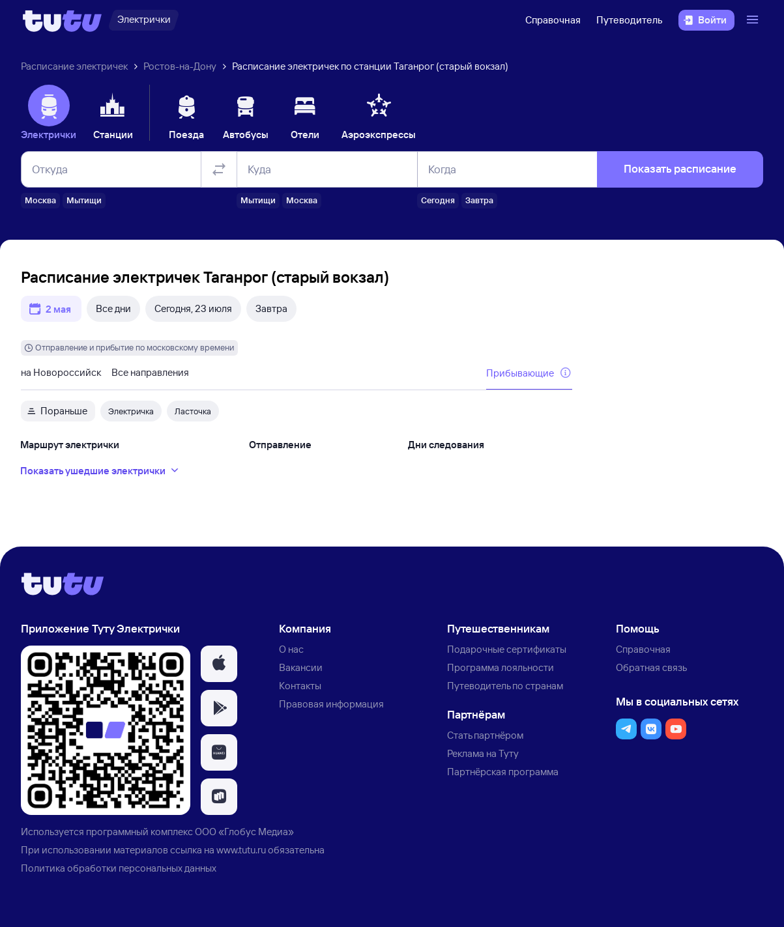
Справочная (553, 20)
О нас (291, 649)
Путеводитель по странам (505, 685)
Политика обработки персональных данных (118, 868)
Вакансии (301, 667)
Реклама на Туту (483, 753)
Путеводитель (629, 20)
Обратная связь (651, 667)
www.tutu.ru (241, 850)
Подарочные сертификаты (506, 649)
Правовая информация (331, 704)
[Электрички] (144, 20)
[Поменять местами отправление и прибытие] (219, 169)
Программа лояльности (500, 667)
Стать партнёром (485, 735)
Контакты (300, 685)
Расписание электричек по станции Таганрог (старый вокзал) (370, 66)
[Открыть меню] (754, 20)
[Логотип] (62, 20)
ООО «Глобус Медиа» (244, 831)
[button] (219, 664)
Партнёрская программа (503, 771)
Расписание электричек (74, 66)
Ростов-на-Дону (179, 66)
